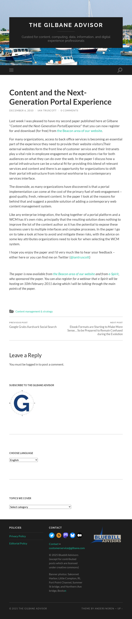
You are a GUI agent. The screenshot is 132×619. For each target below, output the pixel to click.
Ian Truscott (47, 110)
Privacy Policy (17, 536)
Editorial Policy (18, 543)
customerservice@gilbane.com (67, 548)
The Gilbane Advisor (66, 25)
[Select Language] (23, 460)
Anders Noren (104, 608)
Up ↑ (120, 608)
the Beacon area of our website (79, 131)
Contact (54, 543)
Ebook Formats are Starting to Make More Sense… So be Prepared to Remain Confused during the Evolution (95, 328)
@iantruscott (79, 257)
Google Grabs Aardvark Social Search (33, 325)
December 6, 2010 (21, 110)
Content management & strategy (34, 311)
